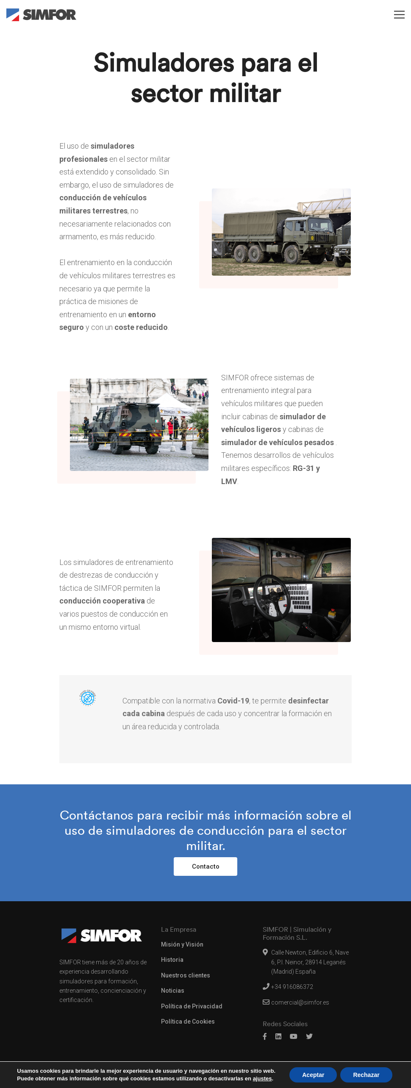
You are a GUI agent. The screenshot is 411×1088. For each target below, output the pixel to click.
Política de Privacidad (191, 1006)
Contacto (205, 866)
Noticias (172, 990)
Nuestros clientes (185, 975)
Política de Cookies (188, 1021)
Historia (172, 959)
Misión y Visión (182, 944)
